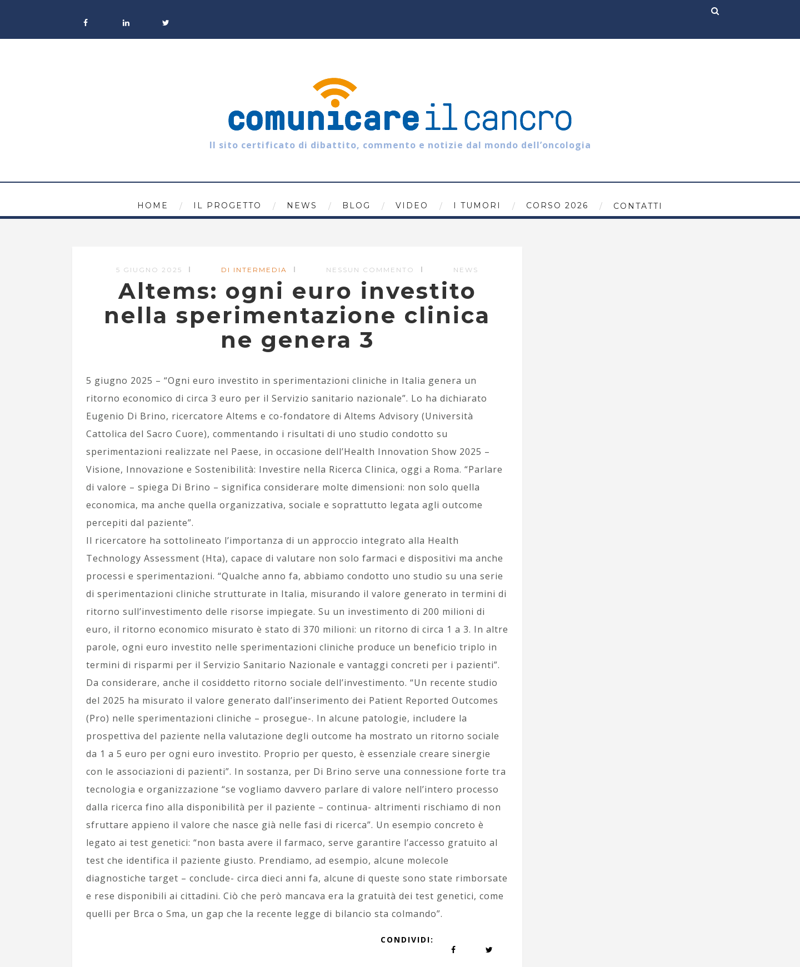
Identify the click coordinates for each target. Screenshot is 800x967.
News (302, 206)
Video (412, 206)
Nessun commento (370, 269)
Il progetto (227, 206)
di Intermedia (254, 269)
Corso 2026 (557, 206)
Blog (356, 206)
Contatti (638, 206)
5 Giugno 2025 (149, 269)
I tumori (477, 206)
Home (152, 206)
